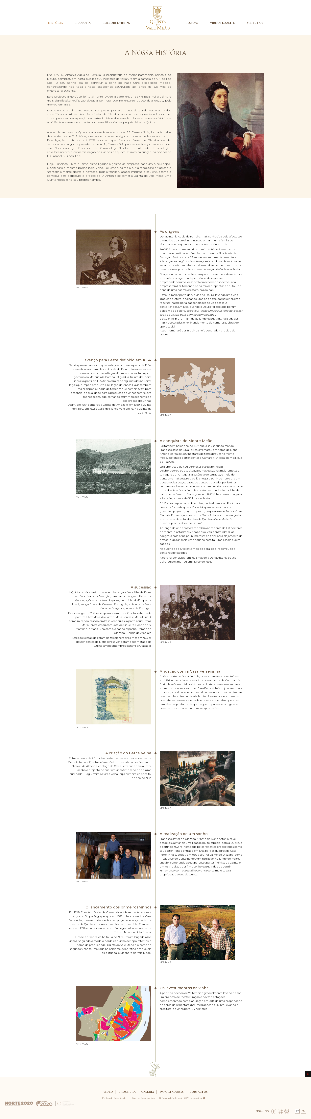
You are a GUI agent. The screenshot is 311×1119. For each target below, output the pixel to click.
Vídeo (108, 1092)
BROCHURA (127, 1092)
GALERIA (147, 1092)
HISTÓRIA (55, 23)
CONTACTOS (198, 1092)
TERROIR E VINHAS (116, 23)
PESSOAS (191, 23)
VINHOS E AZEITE (222, 23)
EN (303, 1111)
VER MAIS (82, 287)
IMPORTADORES (172, 1092)
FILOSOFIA (82, 23)
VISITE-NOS (255, 23)
